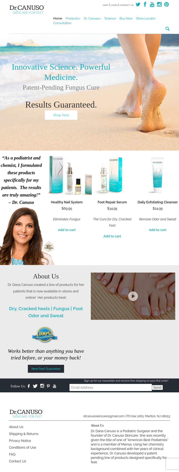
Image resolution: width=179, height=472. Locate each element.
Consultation (62, 23)
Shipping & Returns (23, 434)
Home (57, 18)
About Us (16, 427)
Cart (105, 5)
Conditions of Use (22, 447)
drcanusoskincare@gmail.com (103, 416)
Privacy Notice (20, 441)
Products (72, 18)
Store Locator (146, 18)
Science (110, 18)
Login (114, 5)
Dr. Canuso (91, 18)
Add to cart (67, 230)
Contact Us (127, 5)
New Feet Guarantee (46, 369)
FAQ (12, 454)
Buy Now (126, 18)
